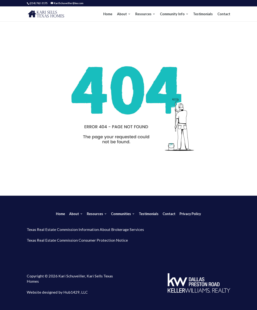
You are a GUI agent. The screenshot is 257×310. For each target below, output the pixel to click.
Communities (121, 213)
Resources (143, 14)
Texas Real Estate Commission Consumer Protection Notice (77, 240)
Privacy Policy (190, 213)
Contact (223, 14)
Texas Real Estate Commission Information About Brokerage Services (85, 229)
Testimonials (203, 14)
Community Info (172, 14)
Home (107, 14)
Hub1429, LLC (75, 292)
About (122, 14)
